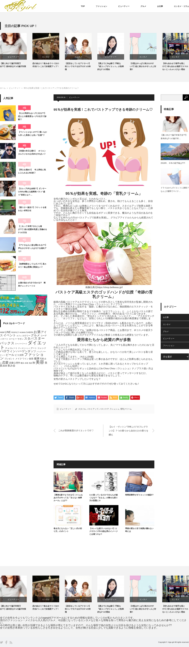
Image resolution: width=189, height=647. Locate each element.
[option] (19, 50)
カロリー (26, 336)
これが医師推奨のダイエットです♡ (76, 430)
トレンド (41, 348)
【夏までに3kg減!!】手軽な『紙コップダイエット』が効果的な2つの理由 (114, 66)
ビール (10, 354)
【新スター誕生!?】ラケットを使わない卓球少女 (32, 209)
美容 (40, 362)
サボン (20, 339)
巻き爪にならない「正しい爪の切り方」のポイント (68, 529)
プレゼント (9, 359)
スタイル (82, 409)
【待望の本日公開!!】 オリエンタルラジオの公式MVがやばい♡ (32, 152)
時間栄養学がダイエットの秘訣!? (139, 495)
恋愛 (5, 362)
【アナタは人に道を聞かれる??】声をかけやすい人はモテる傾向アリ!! (32, 248)
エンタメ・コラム (181, 6)
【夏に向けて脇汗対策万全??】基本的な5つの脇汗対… (174, 137)
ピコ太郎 (19, 355)
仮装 (31, 358)
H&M (2, 332)
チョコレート (11, 348)
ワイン (25, 359)
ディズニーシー (24, 348)
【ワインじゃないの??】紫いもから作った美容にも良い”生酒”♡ (32, 133)
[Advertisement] (175, 244)
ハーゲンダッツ (26, 351)
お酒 (37, 332)
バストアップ (92, 409)
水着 (26, 363)
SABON (29, 332)
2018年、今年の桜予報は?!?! (173, 163)
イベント (9, 335)
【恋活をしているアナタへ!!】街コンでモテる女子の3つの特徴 (81, 66)
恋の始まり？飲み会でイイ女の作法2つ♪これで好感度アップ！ (49, 65)
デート (34, 348)
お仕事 (160, 6)
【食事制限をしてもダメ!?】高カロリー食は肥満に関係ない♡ (32, 265)
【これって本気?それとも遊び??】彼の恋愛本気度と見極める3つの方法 (32, 229)
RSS (11, 642)
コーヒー (13, 339)
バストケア (104, 409)
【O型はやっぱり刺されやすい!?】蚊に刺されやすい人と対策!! (146, 66)
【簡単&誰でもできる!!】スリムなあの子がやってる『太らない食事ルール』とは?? (68, 498)
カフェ (19, 336)
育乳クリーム (126, 409)
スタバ (29, 338)
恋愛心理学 (14, 363)
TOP (83, 6)
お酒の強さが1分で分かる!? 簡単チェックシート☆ (32, 284)
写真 (42, 359)
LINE (8, 332)
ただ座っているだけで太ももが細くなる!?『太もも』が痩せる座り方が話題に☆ (103, 498)
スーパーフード (21, 344)
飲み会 (11, 365)
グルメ (143, 6)
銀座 (5, 366)
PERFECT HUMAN (18, 332)
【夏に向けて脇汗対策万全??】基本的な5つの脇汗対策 (16, 65)
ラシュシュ (114, 409)
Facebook (6, 642)
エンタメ (49, 57)
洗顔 (30, 363)
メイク (18, 358)
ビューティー (123, 6)
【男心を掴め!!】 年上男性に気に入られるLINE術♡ (32, 171)
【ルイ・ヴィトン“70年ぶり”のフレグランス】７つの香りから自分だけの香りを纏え (128, 430)
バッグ (39, 351)
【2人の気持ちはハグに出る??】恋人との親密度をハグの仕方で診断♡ (32, 116)
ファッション (101, 6)
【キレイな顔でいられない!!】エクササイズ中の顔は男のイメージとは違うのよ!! (103, 531)
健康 (36, 358)
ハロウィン (8, 351)
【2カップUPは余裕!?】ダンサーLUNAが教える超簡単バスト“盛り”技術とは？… (32, 191)
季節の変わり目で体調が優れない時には (139, 529)
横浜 (22, 363)
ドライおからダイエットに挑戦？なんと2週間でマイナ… (175, 189)
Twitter (1, 642)
